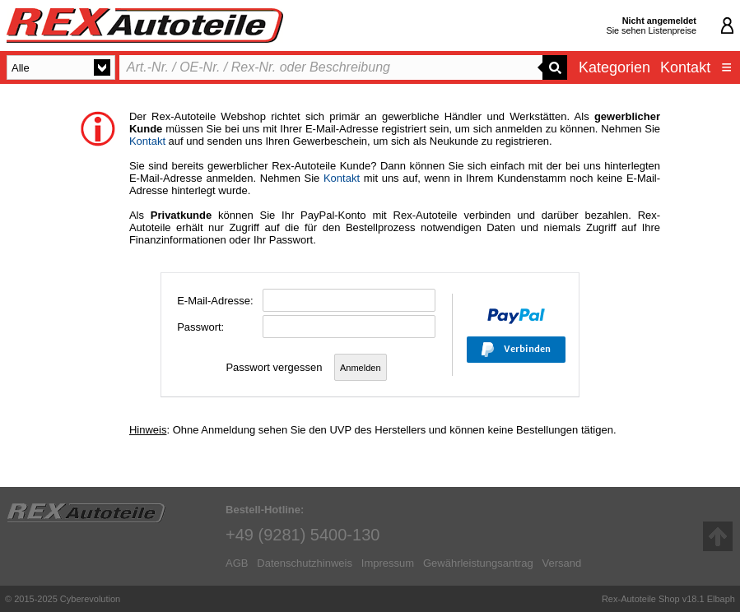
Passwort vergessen (274, 367)
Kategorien (614, 67)
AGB (237, 563)
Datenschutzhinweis (304, 563)
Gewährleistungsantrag (478, 563)
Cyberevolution (90, 599)
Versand (561, 563)
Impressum (387, 563)
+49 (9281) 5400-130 (302, 535)
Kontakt (685, 67)
